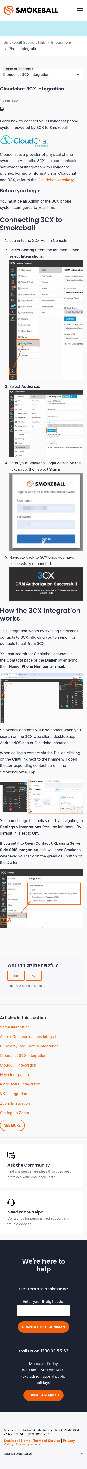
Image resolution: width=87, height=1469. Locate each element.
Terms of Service (46, 1441)
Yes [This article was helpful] (16, 975)
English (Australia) (18, 1453)
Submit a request (44, 1395)
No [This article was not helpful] (33, 975)
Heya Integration (14, 1074)
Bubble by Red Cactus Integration (29, 1046)
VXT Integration (13, 1093)
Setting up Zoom (14, 1112)
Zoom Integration (15, 1103)
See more (12, 1125)
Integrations (61, 42)
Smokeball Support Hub (24, 42)
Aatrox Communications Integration (31, 1036)
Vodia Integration (15, 1027)
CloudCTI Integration (18, 1065)
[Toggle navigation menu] (80, 10)
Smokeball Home (17, 1441)
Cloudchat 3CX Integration (23, 1055)
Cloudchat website (54, 180)
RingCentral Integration (20, 1084)
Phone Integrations (25, 48)
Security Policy (28, 1444)
